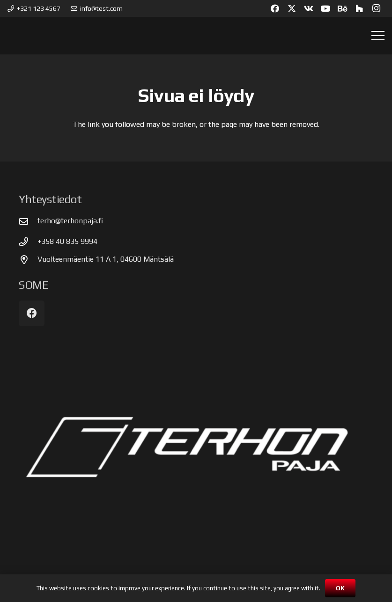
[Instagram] (376, 8)
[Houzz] (359, 8)
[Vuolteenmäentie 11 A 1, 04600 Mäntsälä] (28, 259)
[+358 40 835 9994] (28, 241)
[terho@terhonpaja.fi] (28, 221)
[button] (378, 35)
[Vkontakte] (308, 8)
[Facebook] (274, 8)
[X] (291, 8)
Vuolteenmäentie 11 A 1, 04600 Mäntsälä (105, 259)
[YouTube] (325, 8)
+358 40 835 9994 (67, 241)
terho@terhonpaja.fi (70, 220)
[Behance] (342, 8)
